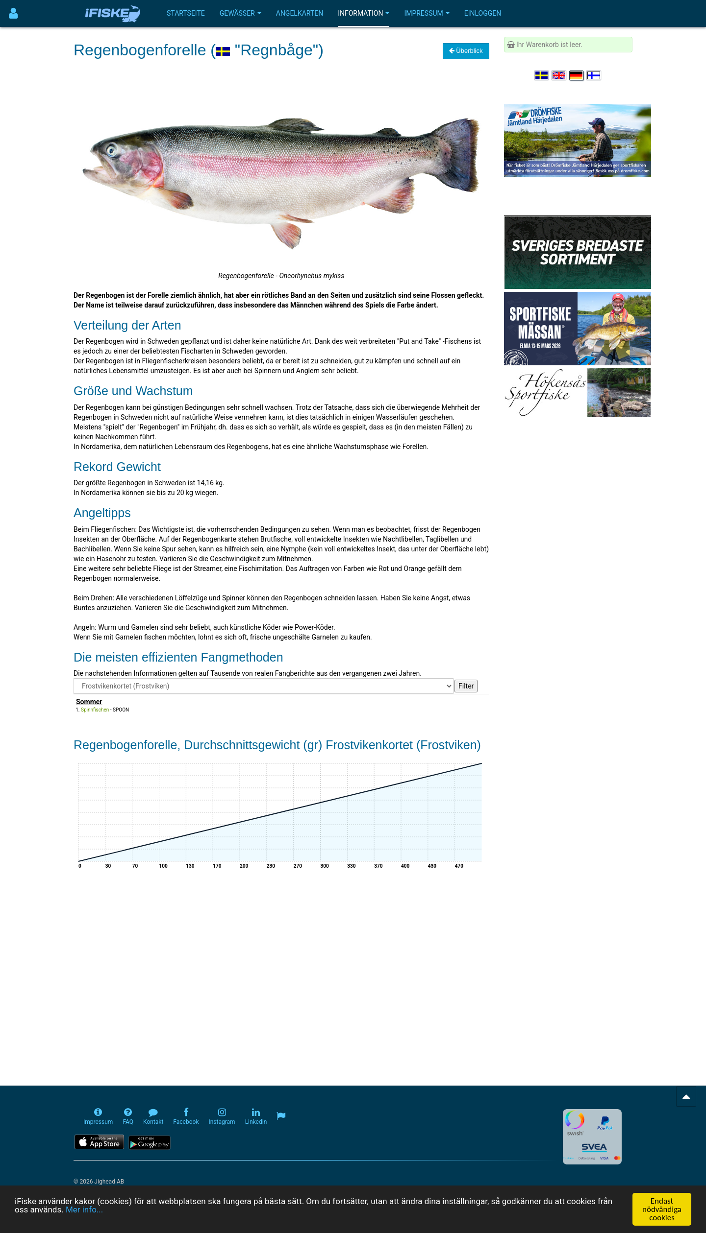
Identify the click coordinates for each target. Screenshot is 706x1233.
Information (363, 13)
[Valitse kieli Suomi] (594, 75)
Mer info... (84, 1210)
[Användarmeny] (13, 13)
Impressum (426, 13)
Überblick (466, 50)
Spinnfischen (95, 709)
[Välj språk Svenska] (542, 75)
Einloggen (483, 13)
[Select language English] (559, 75)
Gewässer (240, 13)
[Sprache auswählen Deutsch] (577, 75)
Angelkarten (299, 13)
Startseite (186, 13)
